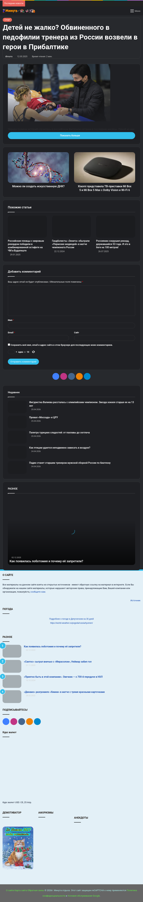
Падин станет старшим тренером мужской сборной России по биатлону (70, 462)
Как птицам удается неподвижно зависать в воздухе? (59, 447)
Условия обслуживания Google (84, 896)
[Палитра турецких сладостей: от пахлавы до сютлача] (17, 437)
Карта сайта (21, 890)
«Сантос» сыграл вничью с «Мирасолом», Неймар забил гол (57, 661)
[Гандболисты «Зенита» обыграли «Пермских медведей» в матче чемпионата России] (71, 227)
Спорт (7, 20)
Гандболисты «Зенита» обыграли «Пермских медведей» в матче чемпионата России (71, 244)
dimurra (8, 56)
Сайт (76, 332)
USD (17, 802)
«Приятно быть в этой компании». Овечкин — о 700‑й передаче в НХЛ (63, 676)
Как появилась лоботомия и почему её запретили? (46, 561)
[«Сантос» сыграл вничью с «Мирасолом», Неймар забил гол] (12, 666)
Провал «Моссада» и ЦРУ (43, 417)
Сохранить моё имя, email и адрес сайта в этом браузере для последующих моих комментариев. (62, 345)
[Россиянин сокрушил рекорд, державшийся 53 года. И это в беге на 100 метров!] (115, 227)
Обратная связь (36, 890)
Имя (11, 320)
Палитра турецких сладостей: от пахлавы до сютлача (59, 432)
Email (11, 332)
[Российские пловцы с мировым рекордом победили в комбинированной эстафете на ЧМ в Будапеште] (27, 227)
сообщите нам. (38, 591)
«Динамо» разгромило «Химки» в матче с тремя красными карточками (64, 692)
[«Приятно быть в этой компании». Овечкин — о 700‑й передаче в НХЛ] (12, 681)
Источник (135, 600)
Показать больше (71, 135)
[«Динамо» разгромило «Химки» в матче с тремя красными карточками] (12, 696)
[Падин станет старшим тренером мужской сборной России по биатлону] (17, 467)
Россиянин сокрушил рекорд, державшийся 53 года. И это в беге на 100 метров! (113, 244)
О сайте (10, 890)
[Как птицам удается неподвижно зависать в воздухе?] (17, 452)
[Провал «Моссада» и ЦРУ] (17, 422)
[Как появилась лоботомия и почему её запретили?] (12, 651)
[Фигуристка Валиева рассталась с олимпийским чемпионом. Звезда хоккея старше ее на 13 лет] (17, 407)
